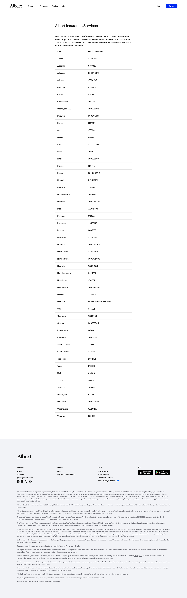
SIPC (140, 556)
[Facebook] (18, 481)
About (20, 471)
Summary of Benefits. (66, 570)
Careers (20, 474)
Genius (55, 6)
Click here (36, 564)
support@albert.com (66, 474)
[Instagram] (22, 481)
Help (63, 6)
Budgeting (44, 6)
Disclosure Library (105, 478)
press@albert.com (25, 478)
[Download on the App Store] (145, 472)
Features (32, 6)
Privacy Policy (103, 474)
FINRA (136, 556)
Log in (159, 6)
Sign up (172, 6)
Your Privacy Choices (106, 481)
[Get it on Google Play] (162, 472)
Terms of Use (103, 471)
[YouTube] (30, 481)
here (111, 558)
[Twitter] (26, 481)
